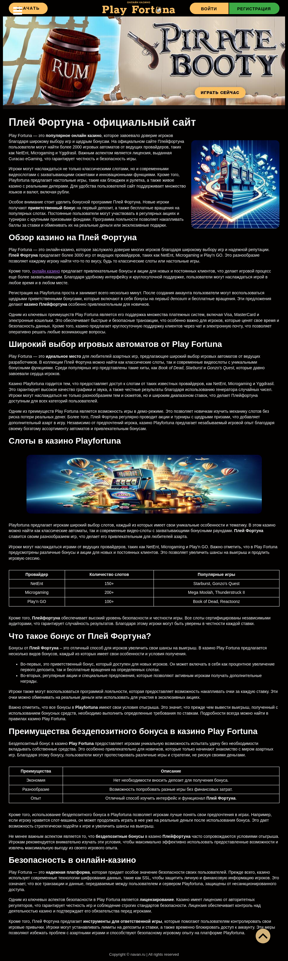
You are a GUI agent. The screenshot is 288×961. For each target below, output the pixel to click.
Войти (209, 8)
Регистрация (254, 8)
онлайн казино (46, 271)
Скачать (28, 8)
